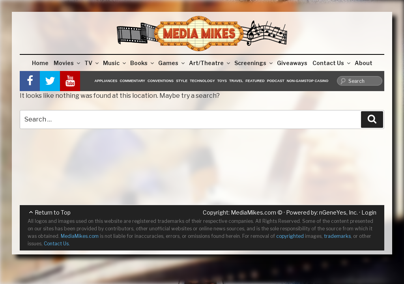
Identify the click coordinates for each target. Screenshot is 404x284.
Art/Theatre (210, 63)
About (363, 63)
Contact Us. (57, 244)
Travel (236, 81)
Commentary (133, 81)
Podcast (275, 81)
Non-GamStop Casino (308, 81)
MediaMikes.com (253, 212)
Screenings (254, 63)
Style (181, 81)
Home (40, 63)
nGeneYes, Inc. (338, 212)
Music (115, 63)
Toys (222, 81)
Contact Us (332, 63)
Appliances (106, 81)
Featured (254, 81)
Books (142, 63)
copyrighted (290, 236)
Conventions (161, 81)
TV (92, 63)
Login (368, 212)
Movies (67, 63)
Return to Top (53, 212)
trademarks (337, 236)
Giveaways (292, 63)
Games (172, 63)
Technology (202, 81)
